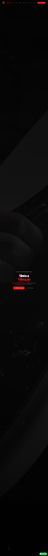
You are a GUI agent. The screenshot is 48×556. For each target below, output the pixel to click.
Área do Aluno (41, 2)
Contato (34, 2)
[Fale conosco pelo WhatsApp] (43, 554)
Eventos (30, 2)
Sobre (16, 2)
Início (13, 2)
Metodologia (25, 2)
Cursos (20, 2)
